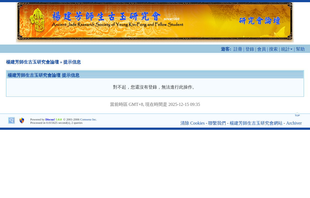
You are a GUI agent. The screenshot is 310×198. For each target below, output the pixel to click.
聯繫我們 (217, 123)
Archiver (294, 123)
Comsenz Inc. (88, 119)
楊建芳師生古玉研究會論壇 (32, 62)
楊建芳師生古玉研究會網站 (256, 123)
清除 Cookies (192, 123)
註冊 (238, 49)
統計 (285, 49)
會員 (261, 49)
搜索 (273, 49)
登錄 (249, 49)
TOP (297, 115)
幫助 (300, 49)
